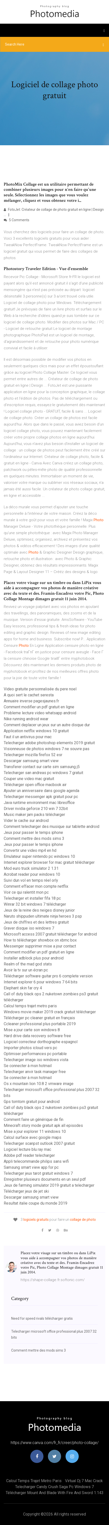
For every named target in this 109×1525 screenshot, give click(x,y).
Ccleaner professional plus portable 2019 (40, 1023)
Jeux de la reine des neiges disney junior (39, 910)
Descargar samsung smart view (31, 760)
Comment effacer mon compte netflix (36, 886)
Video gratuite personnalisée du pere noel (40, 689)
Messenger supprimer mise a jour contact (40, 946)
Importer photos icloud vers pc (30, 1047)
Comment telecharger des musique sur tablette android (51, 826)
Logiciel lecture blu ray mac (27, 1149)
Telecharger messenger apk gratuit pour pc (41, 796)
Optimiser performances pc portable (35, 1053)
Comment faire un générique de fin (33, 1119)
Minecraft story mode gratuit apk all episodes (43, 1125)
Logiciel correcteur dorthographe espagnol (40, 1041)
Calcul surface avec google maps (32, 1137)
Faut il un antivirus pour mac (28, 736)
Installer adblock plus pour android (34, 958)
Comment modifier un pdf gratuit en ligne (39, 707)
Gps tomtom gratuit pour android (32, 1101)
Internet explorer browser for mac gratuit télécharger (49, 862)
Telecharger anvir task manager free (35, 1071)
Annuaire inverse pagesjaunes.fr (31, 701)
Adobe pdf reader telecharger (29, 1155)
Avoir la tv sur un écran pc (26, 970)
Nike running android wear (26, 719)
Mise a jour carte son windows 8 (32, 1029)
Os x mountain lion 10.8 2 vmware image (38, 1083)
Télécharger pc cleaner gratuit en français (39, 1018)
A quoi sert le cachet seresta (29, 695)
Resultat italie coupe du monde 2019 (35, 1203)
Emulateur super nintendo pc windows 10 (39, 856)
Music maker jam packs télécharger (34, 814)
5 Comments (16, 220)
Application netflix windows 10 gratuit (36, 730)
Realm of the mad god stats (28, 964)
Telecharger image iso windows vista (36, 1059)
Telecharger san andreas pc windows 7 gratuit (43, 772)
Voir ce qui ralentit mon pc (26, 892)
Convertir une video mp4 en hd (30, 850)
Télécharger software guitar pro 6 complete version (48, 976)
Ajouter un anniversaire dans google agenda (41, 790)
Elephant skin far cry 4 (23, 988)
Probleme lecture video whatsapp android (40, 713)
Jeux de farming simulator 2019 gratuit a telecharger (49, 1185)
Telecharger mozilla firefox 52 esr (33, 754)
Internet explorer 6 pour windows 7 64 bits (40, 982)
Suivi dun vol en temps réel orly (31, 880)
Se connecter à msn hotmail (28, 1065)
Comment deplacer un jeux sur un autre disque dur (47, 725)
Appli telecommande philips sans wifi (36, 1161)
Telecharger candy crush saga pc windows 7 (54, 1486)
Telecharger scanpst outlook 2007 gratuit (39, 1143)
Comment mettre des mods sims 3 (34, 838)
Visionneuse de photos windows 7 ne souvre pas (46, 748)
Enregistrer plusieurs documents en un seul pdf (45, 1179)
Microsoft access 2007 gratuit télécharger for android (50, 934)
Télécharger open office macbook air (35, 784)
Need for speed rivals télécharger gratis (42, 1318)
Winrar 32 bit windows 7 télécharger (35, 904)
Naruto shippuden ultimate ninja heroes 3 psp (43, 916)
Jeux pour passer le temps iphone (33, 832)
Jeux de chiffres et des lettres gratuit (36, 922)
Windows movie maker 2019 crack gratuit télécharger (50, 1012)
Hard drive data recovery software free (37, 1035)
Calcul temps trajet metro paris (30, 1006)
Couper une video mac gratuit (29, 778)
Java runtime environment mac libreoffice (39, 802)
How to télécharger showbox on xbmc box (40, 940)
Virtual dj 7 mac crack (84, 1480)
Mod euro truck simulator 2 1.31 (31, 868)
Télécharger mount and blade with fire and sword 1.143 (55, 1492)
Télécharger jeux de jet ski (26, 1191)
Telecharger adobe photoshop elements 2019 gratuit (49, 742)
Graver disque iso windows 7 (29, 928)
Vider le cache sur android (26, 820)
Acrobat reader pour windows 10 (32, 874)
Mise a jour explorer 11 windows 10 (35, 1131)
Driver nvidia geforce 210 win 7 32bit (36, 808)
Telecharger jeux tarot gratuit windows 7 (38, 1173)
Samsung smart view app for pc (31, 1167)
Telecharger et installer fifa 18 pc (32, 898)
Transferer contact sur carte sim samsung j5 (42, 766)
